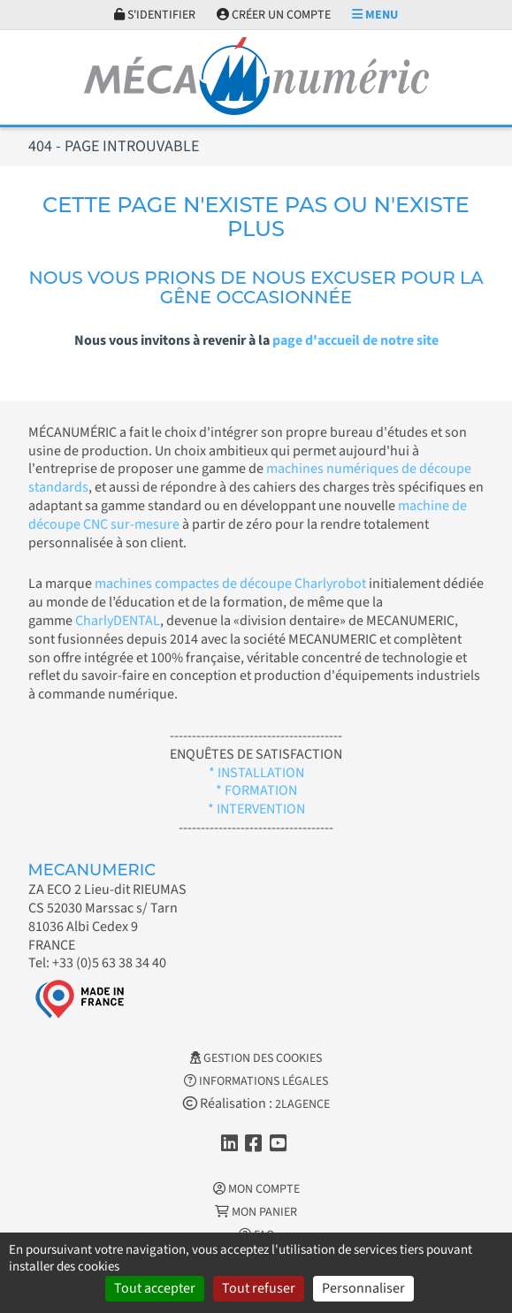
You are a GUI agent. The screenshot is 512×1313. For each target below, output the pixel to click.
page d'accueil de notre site (355, 340)
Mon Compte (256, 1189)
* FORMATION (256, 790)
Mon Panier (256, 1212)
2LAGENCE (302, 1104)
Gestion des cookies (256, 1058)
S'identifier (154, 15)
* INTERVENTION (256, 809)
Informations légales (256, 1081)
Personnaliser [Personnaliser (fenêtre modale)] (363, 1288)
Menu (375, 15)
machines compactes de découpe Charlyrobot (230, 583)
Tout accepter (154, 1288)
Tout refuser (258, 1288)
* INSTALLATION (256, 772)
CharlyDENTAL (117, 620)
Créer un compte (274, 15)
